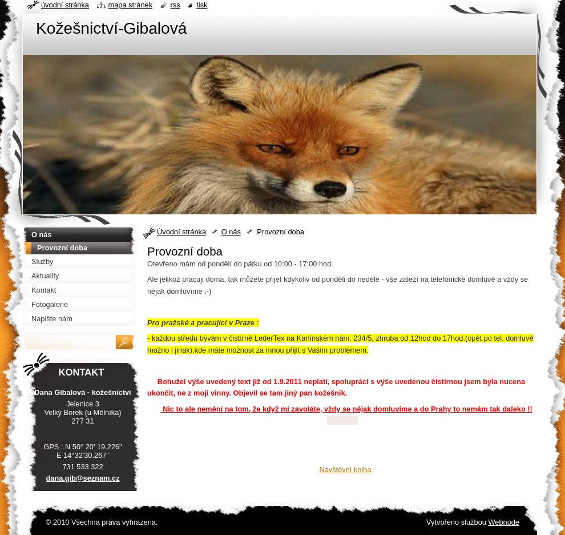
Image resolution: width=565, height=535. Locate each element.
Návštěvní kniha (345, 469)
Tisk (201, 5)
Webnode (503, 522)
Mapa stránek (130, 5)
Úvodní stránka (181, 231)
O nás (231, 231)
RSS (175, 5)
